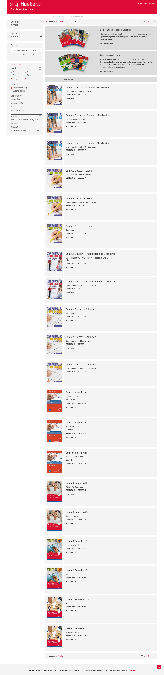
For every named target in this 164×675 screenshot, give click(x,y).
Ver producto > (71, 99)
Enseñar (15, 23)
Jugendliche (19, 91)
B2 (30, 75)
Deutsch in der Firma (76, 392)
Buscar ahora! (28, 55)
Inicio (47, 16)
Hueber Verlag (142, 3)
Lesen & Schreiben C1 (77, 541)
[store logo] (26, 6)
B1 (16, 75)
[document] (82, 670)
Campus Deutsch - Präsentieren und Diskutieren (90, 254)
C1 (17, 79)
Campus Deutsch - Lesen (79, 170)
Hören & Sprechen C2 (77, 483)
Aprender (15, 35)
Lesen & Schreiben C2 (77, 599)
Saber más (132, 670)
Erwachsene (20, 88)
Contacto (152, 3)
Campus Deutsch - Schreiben (81, 309)
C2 (30, 79)
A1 (16, 72)
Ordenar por (53, 22)
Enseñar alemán (58, 16)
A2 (30, 72)
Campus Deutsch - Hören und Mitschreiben (88, 87)
